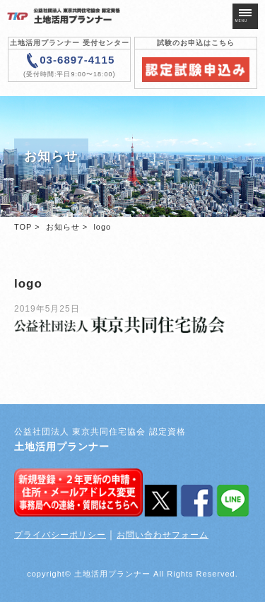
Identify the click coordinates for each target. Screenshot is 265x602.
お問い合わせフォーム (162, 535)
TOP (23, 227)
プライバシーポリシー (60, 535)
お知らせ (63, 227)
